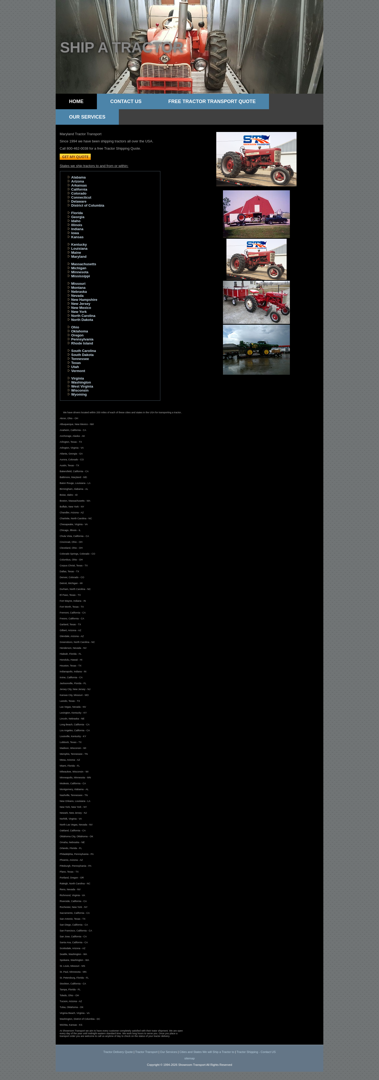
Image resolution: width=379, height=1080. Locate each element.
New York (79, 312)
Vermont (78, 371)
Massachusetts (83, 264)
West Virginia (82, 386)
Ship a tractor (121, 47)
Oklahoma (79, 331)
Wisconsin (80, 390)
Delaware (78, 201)
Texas (76, 363)
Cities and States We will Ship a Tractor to (206, 1052)
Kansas (77, 237)
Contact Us (126, 101)
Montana (78, 288)
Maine (76, 253)
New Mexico (81, 308)
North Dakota (82, 320)
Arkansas (79, 185)
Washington (81, 382)
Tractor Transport (146, 1052)
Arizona (77, 181)
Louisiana (79, 249)
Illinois (76, 225)
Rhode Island (82, 343)
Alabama (78, 177)
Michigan (78, 268)
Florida (77, 213)
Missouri (78, 284)
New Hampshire (84, 300)
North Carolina (83, 316)
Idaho (76, 221)
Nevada (77, 296)
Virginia (77, 378)
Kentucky (79, 244)
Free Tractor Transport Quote (212, 101)
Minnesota (79, 272)
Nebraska (79, 292)
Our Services (87, 117)
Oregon (77, 335)
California (79, 189)
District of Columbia (87, 205)
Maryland (78, 257)
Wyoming (79, 394)
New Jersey (80, 304)
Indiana (77, 229)
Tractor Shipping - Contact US (256, 1052)
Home (76, 101)
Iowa (75, 233)
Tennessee (80, 359)
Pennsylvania (82, 339)
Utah (75, 367)
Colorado (78, 193)
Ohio (75, 327)
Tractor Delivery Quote (118, 1052)
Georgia (77, 217)
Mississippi (80, 276)
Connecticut (81, 197)
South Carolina (83, 351)
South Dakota (82, 355)
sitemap (189, 1058)
